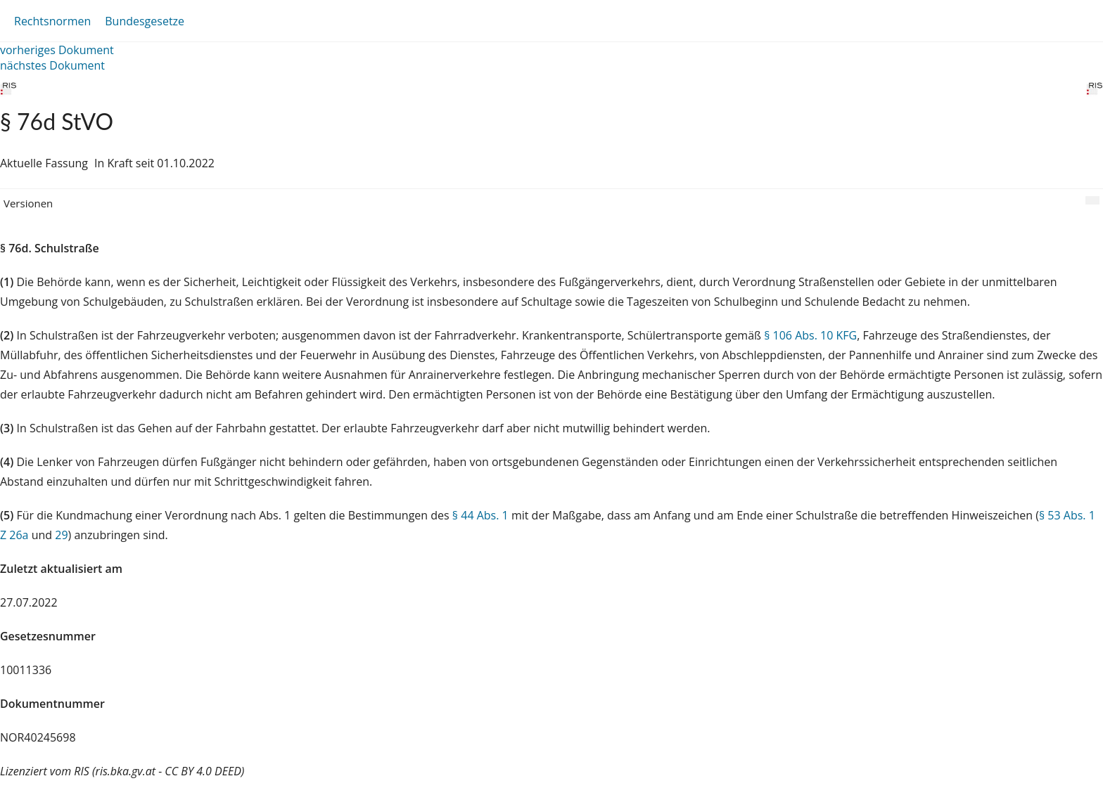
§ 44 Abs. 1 (480, 515)
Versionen (28, 203)
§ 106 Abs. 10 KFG (810, 335)
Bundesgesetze (144, 21)
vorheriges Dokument (57, 50)
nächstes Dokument (52, 65)
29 (61, 535)
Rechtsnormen (52, 21)
